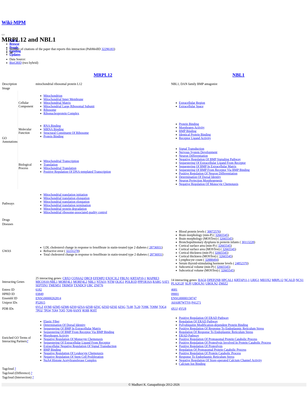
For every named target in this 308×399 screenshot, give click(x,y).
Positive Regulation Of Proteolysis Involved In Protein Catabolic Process (225, 342)
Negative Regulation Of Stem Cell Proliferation (73, 356)
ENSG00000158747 (184, 298)
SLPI (188, 283)
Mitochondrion (52, 95)
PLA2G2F (177, 283)
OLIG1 (119, 281)
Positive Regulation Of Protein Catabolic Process (210, 353)
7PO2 (39, 310)
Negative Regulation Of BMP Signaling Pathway (210, 159)
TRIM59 (67, 285)
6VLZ (39, 307)
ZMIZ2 (223, 283)
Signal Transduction (191, 148)
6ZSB (89, 307)
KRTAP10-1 (138, 278)
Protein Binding (53, 136)
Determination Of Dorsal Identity (200, 177)
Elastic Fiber (51, 321)
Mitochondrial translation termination (67, 205)
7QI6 (69, 310)
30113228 (248, 242)
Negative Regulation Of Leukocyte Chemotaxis (73, 353)
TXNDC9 (80, 285)
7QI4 (54, 310)
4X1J (174, 308)
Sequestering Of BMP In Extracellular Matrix (207, 166)
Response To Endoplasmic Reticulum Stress (206, 356)
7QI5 (62, 310)
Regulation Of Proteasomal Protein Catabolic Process (212, 349)
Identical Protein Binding (195, 134)
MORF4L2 (80, 281)
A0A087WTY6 (181, 302)
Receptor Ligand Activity (195, 138)
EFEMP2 (99, 278)
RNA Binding (52, 125)
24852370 (241, 263)
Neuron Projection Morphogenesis (200, 180)
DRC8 (88, 278)
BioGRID (15, 62)
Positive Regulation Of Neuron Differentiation (208, 173)
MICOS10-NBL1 (47, 281)
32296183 (108, 49)
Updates (14, 54)
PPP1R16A (145, 281)
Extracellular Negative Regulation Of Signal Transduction (79, 346)
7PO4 (47, 310)
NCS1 (299, 280)
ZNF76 (98, 285)
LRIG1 (254, 280)
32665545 (221, 235)
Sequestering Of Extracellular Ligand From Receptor (212, 162)
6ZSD (105, 307)
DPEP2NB (214, 280)
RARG (157, 281)
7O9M (154, 307)
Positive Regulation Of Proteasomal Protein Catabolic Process (218, 339)
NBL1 (238, 74)
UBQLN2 (211, 283)
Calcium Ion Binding (192, 363)
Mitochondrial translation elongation (66, 198)
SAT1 (165, 281)
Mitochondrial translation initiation (65, 194)
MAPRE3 (153, 278)
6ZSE (113, 307)
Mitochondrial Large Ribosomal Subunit (68, 106)
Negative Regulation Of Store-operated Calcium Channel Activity (220, 360)
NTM (111, 281)
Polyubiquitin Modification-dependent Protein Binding (213, 325)
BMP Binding (187, 131)
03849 (39, 294)
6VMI (48, 307)
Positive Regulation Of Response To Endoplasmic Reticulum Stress (221, 328)
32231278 (72, 251)
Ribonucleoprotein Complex (61, 113)
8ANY (77, 310)
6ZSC (97, 307)
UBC (90, 285)
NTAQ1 (101, 281)
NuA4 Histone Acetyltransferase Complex (70, 360)
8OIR (85, 310)
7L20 (137, 307)
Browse (14, 44)
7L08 (129, 307)
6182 (39, 289)
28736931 (155, 247)
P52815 (40, 302)
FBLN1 (125, 278)
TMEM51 (55, 285)
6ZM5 (56, 307)
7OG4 (162, 307)
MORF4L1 (65, 281)
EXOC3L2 (112, 278)
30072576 (213, 231)
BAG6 (202, 280)
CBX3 (66, 278)
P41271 (196, 302)
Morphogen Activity (191, 127)
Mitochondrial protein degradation (65, 208)
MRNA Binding (53, 129)
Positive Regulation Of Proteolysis (201, 346)
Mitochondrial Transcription (61, 161)
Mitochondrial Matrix (57, 102)
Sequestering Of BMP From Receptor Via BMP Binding (214, 170)
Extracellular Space (191, 106)
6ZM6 (65, 307)
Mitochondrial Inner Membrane (63, 99)
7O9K (145, 307)
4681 (174, 289)
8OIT (93, 310)
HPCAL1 (227, 280)
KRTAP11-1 (242, 280)
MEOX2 (265, 280)
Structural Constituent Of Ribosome (66, 132)
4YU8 (182, 308)
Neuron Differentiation (193, 155)
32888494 (211, 259)
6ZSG (122, 307)
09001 (175, 294)
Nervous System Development (198, 152)
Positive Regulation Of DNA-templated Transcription (77, 171)
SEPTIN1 (42, 285)
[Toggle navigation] (3, 34)
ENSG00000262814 (48, 298)
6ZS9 (73, 307)
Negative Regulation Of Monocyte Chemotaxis (208, 184)
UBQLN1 (198, 283)
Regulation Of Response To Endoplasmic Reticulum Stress (216, 332)
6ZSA (81, 307)
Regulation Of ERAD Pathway (198, 321)
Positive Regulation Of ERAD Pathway (204, 318)
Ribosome (49, 109)
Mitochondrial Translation (59, 168)
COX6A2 (77, 278)
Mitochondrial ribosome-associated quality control (75, 212)
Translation (50, 164)
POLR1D (131, 281)
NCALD (289, 280)
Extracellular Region (192, 102)
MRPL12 (103, 74)
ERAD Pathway (189, 335)
